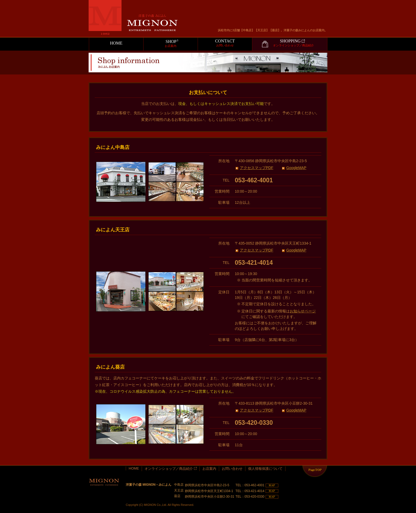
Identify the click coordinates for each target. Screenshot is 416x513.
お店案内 (209, 469)
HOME (116, 43)
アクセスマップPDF (256, 168)
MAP (272, 485)
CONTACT (225, 43)
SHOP (171, 43)
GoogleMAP (296, 168)
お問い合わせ (232, 469)
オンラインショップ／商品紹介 (171, 469)
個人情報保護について (265, 469)
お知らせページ (303, 311)
